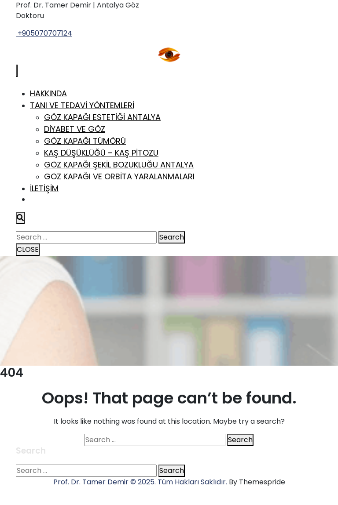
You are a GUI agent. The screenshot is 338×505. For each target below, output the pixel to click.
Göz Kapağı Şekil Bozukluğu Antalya (119, 164)
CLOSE (28, 249)
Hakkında (48, 93)
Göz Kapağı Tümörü (85, 140)
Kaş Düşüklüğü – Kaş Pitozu (101, 152)
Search (171, 237)
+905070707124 (44, 33)
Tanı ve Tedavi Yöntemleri (82, 105)
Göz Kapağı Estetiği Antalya (102, 117)
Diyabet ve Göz (74, 129)
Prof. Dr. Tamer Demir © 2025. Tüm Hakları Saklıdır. (140, 482)
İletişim (44, 188)
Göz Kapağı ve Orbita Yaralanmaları (119, 176)
